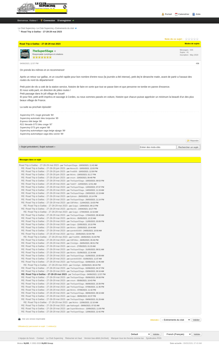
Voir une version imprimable (33, 319)
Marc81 (73, 209)
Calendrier (183, 14)
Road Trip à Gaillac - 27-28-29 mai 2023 (39, 165)
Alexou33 (74, 168)
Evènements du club (64, 28)
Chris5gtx (74, 243)
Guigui (75, 206)
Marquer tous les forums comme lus (127, 338)
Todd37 (73, 184)
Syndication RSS (153, 338)
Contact (40, 338)
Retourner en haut (73, 338)
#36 (197, 63)
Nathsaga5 (74, 305)
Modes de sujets (192, 44)
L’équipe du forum (26, 338)
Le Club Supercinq (26, 28)
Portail (168, 14)
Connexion (49, 20)
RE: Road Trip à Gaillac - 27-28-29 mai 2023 (43, 180)
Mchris (73, 175)
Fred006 (73, 171)
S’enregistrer (64, 20)
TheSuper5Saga (70, 165)
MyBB (26, 343)
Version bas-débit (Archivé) (96, 338)
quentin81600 (76, 231)
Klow (72, 234)
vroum (72, 178)
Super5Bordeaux (77, 309)
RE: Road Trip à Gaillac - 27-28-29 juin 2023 (43, 168)
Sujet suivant (47, 146)
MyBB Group (47, 343)
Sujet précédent (29, 146)
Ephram (73, 196)
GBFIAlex (74, 203)
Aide (198, 14)
